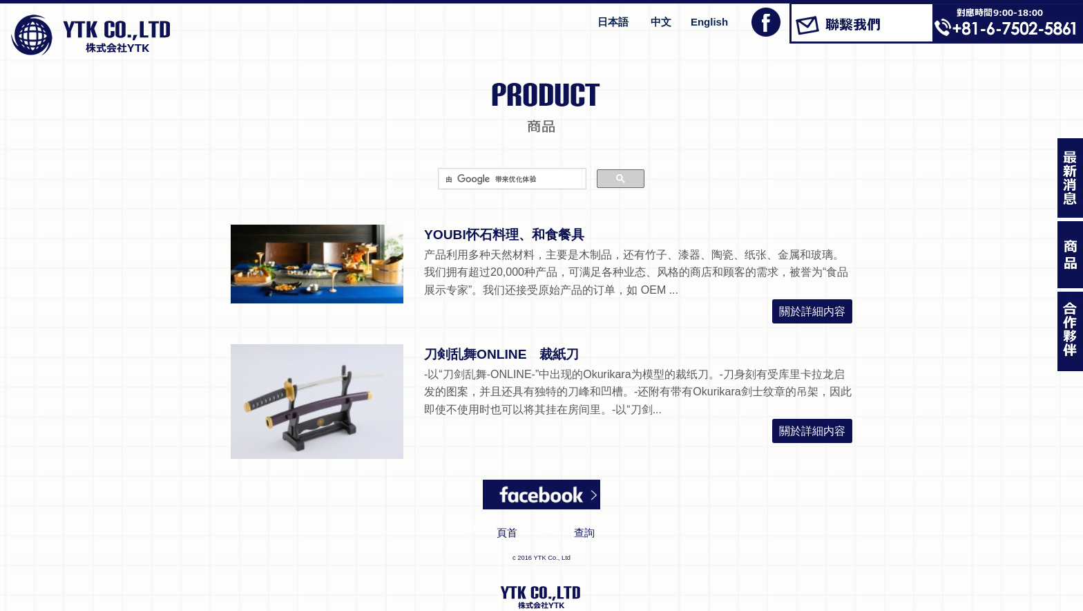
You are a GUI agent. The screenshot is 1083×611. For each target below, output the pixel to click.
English (709, 22)
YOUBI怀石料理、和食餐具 (504, 234)
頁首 (507, 532)
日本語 (613, 22)
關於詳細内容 (812, 311)
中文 (661, 22)
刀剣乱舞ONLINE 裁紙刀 (501, 354)
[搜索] (510, 179)
